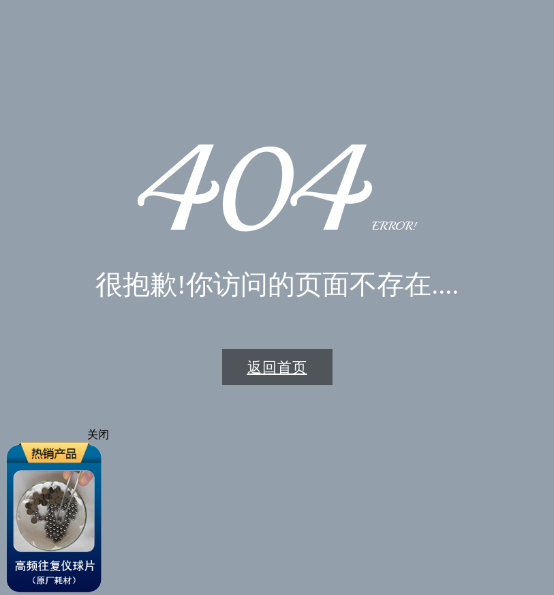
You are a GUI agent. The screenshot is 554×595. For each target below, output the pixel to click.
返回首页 (277, 367)
